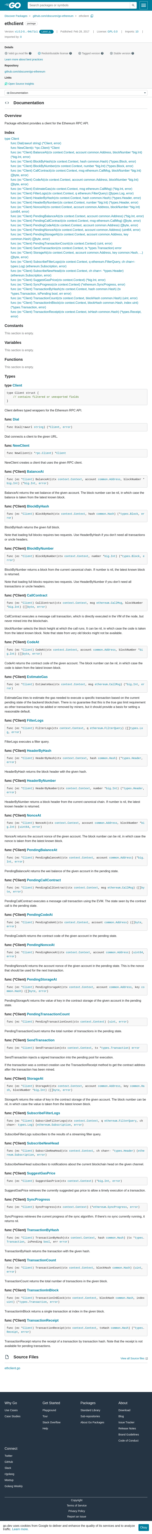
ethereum (103, 602)
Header (136, 758)
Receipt (12, 1332)
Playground (49, 1410)
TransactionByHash (43, 1230)
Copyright (76, 1500)
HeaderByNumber (41, 781)
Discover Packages (16, 15)
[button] (6, 53)
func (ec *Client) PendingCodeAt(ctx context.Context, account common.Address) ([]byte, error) (74, 225)
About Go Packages (92, 1422)
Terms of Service (77, 1505)
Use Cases (11, 1410)
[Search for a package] (79, 5)
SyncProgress (38, 1199)
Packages (88, 1403)
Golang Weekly (14, 1486)
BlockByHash (38, 506)
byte (30, 606)
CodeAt (33, 642)
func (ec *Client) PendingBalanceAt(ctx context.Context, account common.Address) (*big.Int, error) (77, 216)
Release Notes (127, 1428)
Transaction (119, 1047)
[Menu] (76, 92)
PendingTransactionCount (48, 1014)
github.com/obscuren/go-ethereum (53, 15)
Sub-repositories (90, 1416)
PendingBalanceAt (42, 850)
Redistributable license (55, 53)
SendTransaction (41, 1040)
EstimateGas (37, 677)
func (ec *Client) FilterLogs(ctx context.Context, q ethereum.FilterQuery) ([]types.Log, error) (72, 193)
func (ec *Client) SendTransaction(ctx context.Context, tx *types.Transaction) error (66, 248)
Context (76, 479)
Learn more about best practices (24, 59)
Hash (111, 513)
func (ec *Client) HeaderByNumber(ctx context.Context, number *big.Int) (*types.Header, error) (74, 202)
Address (115, 479)
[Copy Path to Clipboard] (92, 16)
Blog (121, 1416)
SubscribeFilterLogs (43, 1113)
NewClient (21, 445)
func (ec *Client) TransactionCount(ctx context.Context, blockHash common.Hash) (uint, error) (74, 298)
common (103, 479)
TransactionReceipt (43, 1320)
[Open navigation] (143, 5)
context (63, 479)
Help (45, 1428)
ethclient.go (12, 1368)
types (125, 513)
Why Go (11, 1403)
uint (112, 1021)
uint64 (24, 827)
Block (134, 513)
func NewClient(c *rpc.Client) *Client (35, 147)
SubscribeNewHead (43, 1143)
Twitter (8, 1455)
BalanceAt (35, 471)
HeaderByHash (39, 751)
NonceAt (34, 815)
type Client (12, 138)
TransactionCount (41, 1260)
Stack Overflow (51, 1422)
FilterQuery (113, 728)
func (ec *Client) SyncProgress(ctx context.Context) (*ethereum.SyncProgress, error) (68, 284)
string (38, 427)
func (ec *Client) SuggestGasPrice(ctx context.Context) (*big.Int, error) (58, 280)
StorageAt (35, 1078)
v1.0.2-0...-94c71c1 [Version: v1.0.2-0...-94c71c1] (22, 31)
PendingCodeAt (40, 915)
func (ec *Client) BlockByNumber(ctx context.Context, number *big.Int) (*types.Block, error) (72, 166)
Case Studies (12, 1416)
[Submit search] (133, 5)
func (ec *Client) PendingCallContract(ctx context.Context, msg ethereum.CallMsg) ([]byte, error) (76, 220)
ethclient (84, 15)
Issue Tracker (126, 1422)
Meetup (9, 1480)
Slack (8, 1467)
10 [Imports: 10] (132, 31)
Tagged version (91, 53)
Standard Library (90, 1410)
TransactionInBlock (43, 1290)
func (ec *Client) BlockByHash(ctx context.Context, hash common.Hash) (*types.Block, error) (73, 161)
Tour (45, 1416)
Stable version (122, 53)
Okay (143, 1527)
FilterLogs (35, 720)
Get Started (51, 1403)
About (122, 1403)
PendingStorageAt (42, 979)
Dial (16, 419)
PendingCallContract (44, 880)
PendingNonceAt (41, 945)
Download (124, 1410)
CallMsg (116, 602)
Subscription (61, 1124)
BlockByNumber (40, 548)
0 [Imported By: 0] (13, 36)
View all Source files (132, 1358)
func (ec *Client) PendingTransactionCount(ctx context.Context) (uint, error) (61, 243)
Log (29, 1124)
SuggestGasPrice (41, 1173)
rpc (37, 453)
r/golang (9, 1474)
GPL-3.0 (112, 31)
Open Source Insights (19, 83)
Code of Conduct (128, 1440)
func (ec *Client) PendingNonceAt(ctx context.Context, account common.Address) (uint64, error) (75, 229)
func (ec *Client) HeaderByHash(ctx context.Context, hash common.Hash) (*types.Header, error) (76, 198)
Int (15, 483)
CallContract (37, 595)
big (9, 483)
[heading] (16, 5)
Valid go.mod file (18, 53)
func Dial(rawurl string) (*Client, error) (36, 143)
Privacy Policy (76, 1511)
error (67, 427)
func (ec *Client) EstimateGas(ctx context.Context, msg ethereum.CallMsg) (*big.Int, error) (71, 188)
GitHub (9, 1461)
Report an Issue (76, 1516)
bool (46, 1241)
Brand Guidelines (128, 1434)
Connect (11, 1448)
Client (17, 385)
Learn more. (20, 1529)
